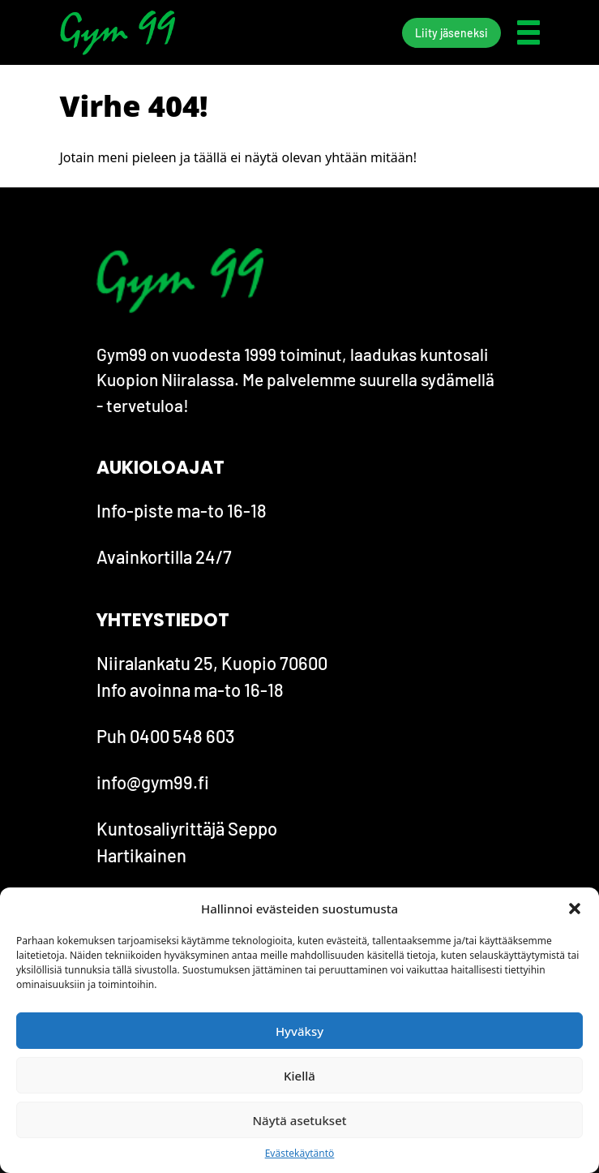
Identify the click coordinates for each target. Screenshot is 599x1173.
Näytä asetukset (299, 1120)
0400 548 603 (182, 735)
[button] (575, 908)
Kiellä (299, 1076)
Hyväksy (299, 1031)
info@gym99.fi (152, 782)
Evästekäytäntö (300, 1153)
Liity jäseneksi (451, 33)
